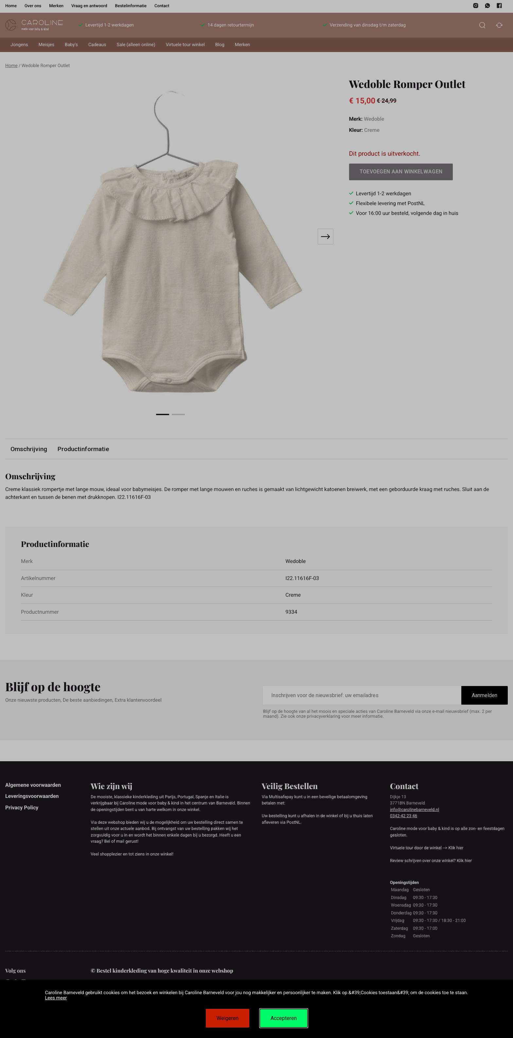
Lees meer (56, 998)
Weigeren (228, 1018)
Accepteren (284, 1018)
